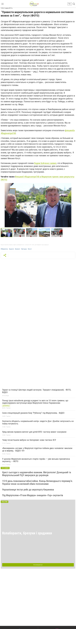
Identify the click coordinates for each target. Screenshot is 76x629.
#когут (30, 249)
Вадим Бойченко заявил (45, 163)
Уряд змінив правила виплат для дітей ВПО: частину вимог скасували (34, 432)
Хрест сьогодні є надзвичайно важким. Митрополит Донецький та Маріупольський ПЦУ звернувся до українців (36, 474)
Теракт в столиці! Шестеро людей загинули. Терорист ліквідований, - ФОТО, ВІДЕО (36, 391)
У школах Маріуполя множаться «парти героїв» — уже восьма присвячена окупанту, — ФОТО (36, 460)
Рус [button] (69, 4)
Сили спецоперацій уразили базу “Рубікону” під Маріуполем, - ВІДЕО (33, 413)
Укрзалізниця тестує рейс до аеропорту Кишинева (28, 489)
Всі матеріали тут (38, 565)
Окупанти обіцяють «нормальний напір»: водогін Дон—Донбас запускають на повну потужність (38, 422)
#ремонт (17, 249)
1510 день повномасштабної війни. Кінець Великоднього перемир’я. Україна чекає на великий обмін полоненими (37, 482)
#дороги (11, 249)
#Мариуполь (4, 249)
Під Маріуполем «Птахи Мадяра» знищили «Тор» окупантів (32, 495)
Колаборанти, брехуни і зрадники (27, 533)
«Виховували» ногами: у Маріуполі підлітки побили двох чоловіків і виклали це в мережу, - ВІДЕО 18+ (37, 449)
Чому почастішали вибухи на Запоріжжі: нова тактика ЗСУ (29, 440)
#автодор (24, 249)
